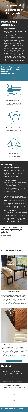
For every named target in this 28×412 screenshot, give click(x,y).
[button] (1, 1)
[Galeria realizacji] (14, 361)
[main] (14, 9)
